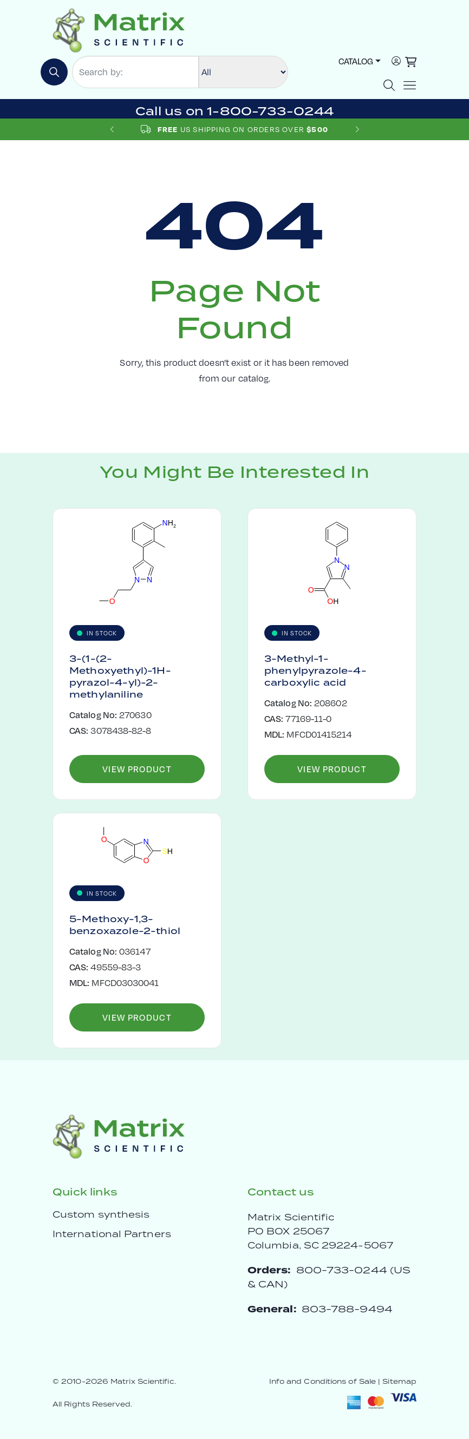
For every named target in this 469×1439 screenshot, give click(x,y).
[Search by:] (135, 72)
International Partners (112, 1234)
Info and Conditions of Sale (322, 1381)
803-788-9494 (347, 1309)
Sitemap (399, 1381)
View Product (137, 768)
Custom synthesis (101, 1214)
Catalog (355, 61)
